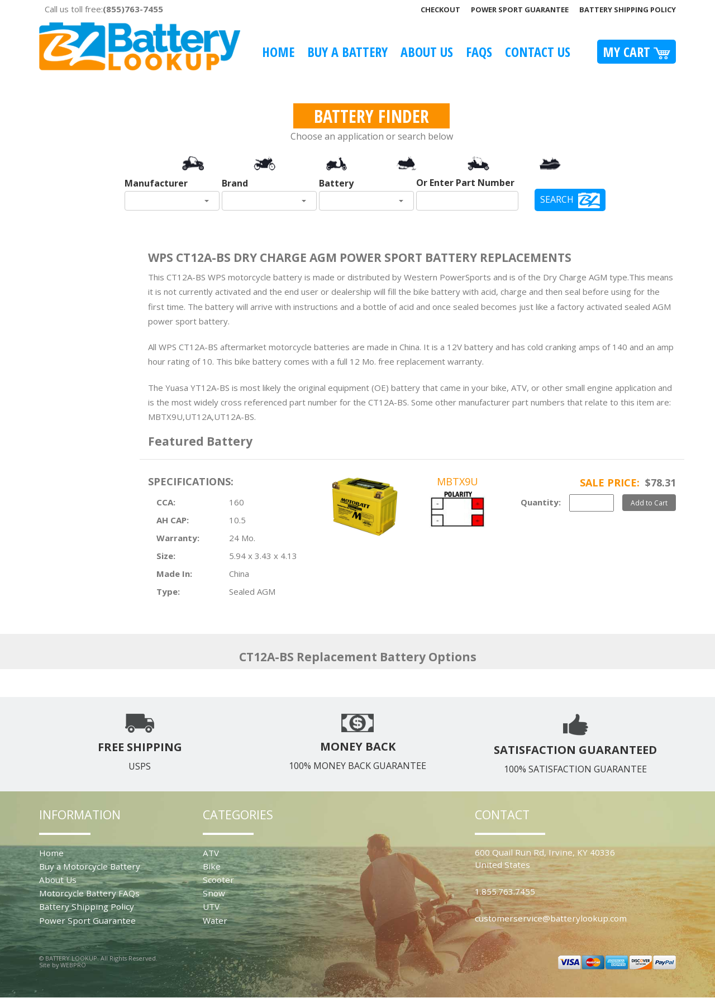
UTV (211, 906)
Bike (212, 866)
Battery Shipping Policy (627, 9)
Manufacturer (156, 183)
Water (215, 920)
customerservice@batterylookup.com (551, 918)
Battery (336, 183)
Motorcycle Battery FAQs (89, 893)
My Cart (636, 51)
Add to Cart (649, 502)
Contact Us (537, 51)
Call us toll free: (104, 9)
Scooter (218, 879)
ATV (211, 852)
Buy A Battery (347, 51)
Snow (214, 893)
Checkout (440, 9)
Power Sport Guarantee (520, 9)
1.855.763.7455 (505, 891)
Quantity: (541, 502)
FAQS (479, 51)
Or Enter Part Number (465, 182)
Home (278, 51)
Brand (235, 183)
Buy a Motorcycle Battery (89, 866)
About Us (427, 51)
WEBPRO (73, 965)
